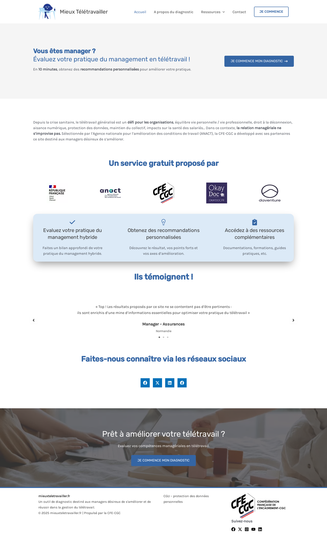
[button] (259, 61)
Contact (239, 12)
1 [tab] (159, 337)
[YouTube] (253, 529)
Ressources (213, 12)
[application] (223, 12)
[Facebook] (233, 529)
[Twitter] (240, 529)
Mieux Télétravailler (84, 12)
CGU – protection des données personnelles (186, 499)
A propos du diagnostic (174, 12)
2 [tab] (163, 337)
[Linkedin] (260, 529)
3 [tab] (168, 337)
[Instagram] (247, 529)
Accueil (141, 12)
